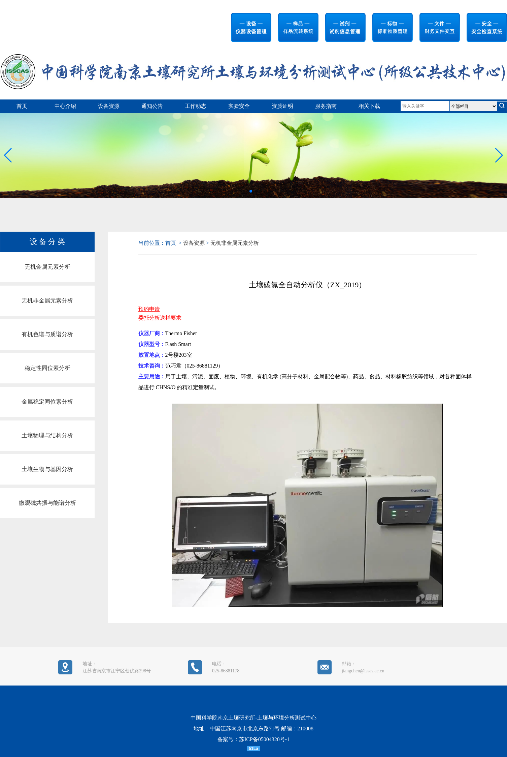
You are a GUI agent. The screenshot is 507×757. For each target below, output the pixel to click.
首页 (21, 106)
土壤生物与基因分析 (47, 469)
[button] (499, 155)
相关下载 (369, 106)
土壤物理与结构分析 (47, 435)
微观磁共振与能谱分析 (47, 503)
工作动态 (195, 106)
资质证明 (282, 106)
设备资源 (109, 106)
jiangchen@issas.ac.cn (363, 670)
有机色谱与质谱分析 (47, 334)
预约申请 (149, 309)
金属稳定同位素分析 (47, 402)
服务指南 (326, 106)
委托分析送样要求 (159, 318)
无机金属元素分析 (47, 267)
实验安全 (239, 106)
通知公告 (152, 106)
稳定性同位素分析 (47, 368)
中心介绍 (65, 106)
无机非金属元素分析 (47, 300)
